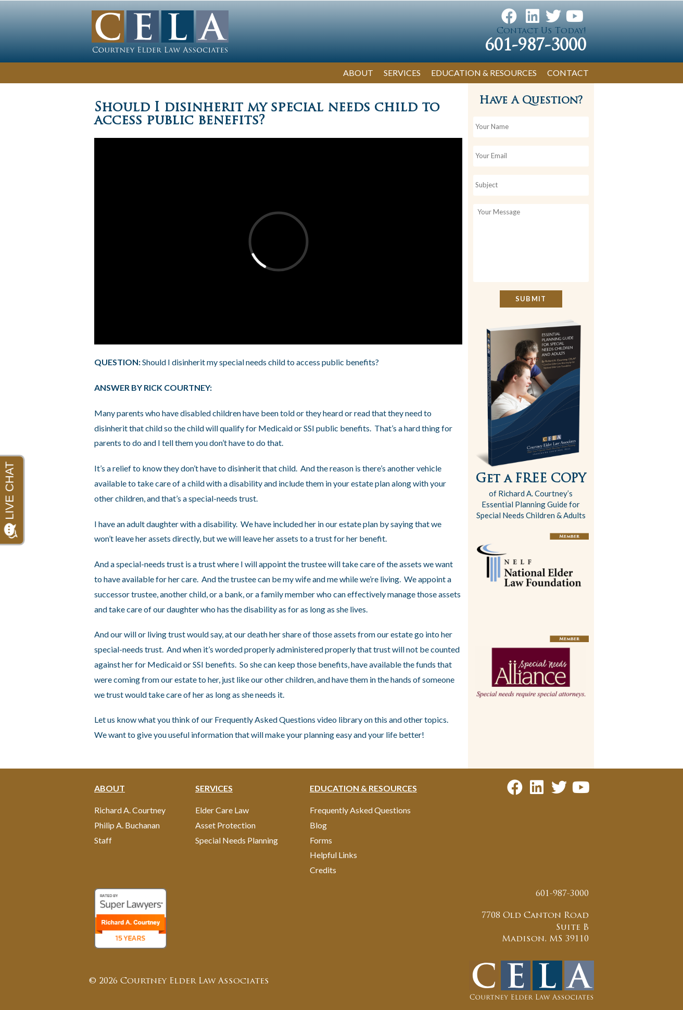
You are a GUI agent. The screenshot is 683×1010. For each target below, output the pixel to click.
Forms (321, 840)
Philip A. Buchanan (127, 825)
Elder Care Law (222, 810)
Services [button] (402, 73)
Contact (568, 73)
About (358, 73)
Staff (103, 840)
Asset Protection (225, 825)
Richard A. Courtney (130, 810)
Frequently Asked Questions (360, 810)
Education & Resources (484, 73)
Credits (323, 870)
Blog (318, 825)
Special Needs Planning (236, 840)
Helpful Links (333, 855)
